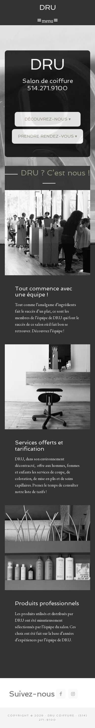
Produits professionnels (47, 603)
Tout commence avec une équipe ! (43, 291)
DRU (47, 7)
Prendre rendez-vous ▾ (47, 136)
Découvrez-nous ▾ (48, 119)
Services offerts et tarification (39, 445)
